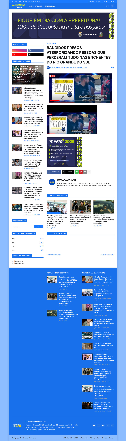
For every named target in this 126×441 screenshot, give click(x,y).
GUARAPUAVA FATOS (66, 180)
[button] (107, 6)
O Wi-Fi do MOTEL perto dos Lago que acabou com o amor (104, 345)
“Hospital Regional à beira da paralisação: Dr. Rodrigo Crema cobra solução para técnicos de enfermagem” (33, 120)
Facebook (98, 1)
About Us (84, 438)
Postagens (18, 261)
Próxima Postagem (106, 254)
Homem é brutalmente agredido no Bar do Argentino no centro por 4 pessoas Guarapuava (103, 405)
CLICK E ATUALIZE (35, 6)
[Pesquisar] (23, 226)
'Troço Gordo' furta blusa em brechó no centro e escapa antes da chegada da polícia (104, 322)
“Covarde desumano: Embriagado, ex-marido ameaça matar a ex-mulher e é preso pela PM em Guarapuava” (103, 219)
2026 (28, 250)
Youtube (111, 1)
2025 (28, 246)
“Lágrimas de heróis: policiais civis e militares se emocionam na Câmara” (104, 334)
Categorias (50, 6)
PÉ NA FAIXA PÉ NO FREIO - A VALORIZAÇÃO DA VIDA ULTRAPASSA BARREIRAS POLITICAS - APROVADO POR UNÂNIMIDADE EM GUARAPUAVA (33, 192)
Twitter (105, 1)
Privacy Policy (95, 438)
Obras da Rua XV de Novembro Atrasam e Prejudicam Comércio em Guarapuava (103, 293)
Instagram (91, 1)
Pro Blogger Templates (28, 438)
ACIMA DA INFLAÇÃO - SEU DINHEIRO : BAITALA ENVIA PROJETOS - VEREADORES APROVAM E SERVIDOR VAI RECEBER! (33, 208)
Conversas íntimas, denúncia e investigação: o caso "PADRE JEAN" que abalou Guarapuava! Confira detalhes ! (33, 134)
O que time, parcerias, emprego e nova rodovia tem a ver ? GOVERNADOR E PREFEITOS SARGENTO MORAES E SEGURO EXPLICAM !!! (57, 220)
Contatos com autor (34, 1)
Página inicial (51, 43)
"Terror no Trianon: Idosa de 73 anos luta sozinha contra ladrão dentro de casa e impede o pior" (33, 163)
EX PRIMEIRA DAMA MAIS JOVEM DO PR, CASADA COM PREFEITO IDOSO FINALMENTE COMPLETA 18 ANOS (33, 177)
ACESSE (14, 1)
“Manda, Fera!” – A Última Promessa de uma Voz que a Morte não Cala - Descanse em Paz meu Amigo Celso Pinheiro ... (33, 149)
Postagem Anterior (54, 254)
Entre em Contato (108, 438)
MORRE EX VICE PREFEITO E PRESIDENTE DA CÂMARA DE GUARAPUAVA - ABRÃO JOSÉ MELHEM (33, 107)
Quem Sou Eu (23, 1)
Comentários (19, 263)
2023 (28, 239)
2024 (28, 243)
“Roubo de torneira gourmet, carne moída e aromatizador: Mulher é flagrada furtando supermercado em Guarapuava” (80, 219)
